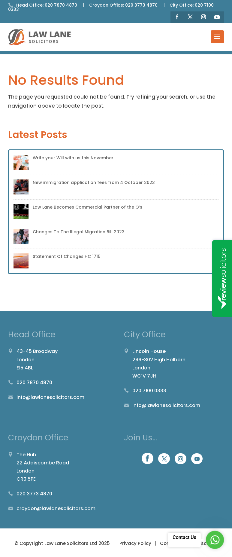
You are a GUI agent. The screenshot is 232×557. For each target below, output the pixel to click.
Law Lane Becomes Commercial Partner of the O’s (87, 207)
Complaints (174, 543)
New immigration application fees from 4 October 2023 (94, 182)
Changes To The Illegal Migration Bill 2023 (79, 232)
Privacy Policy (135, 543)
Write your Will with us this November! (74, 158)
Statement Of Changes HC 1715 (67, 256)
